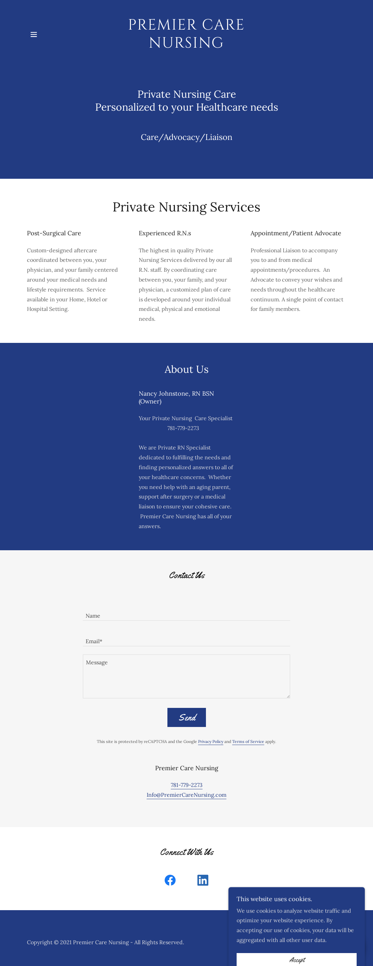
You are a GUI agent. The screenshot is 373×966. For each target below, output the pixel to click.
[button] (34, 34)
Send (186, 717)
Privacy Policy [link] (210, 741)
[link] (186, 45)
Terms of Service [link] (248, 741)
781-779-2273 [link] (187, 784)
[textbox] (186, 612)
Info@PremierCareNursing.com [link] (186, 794)
